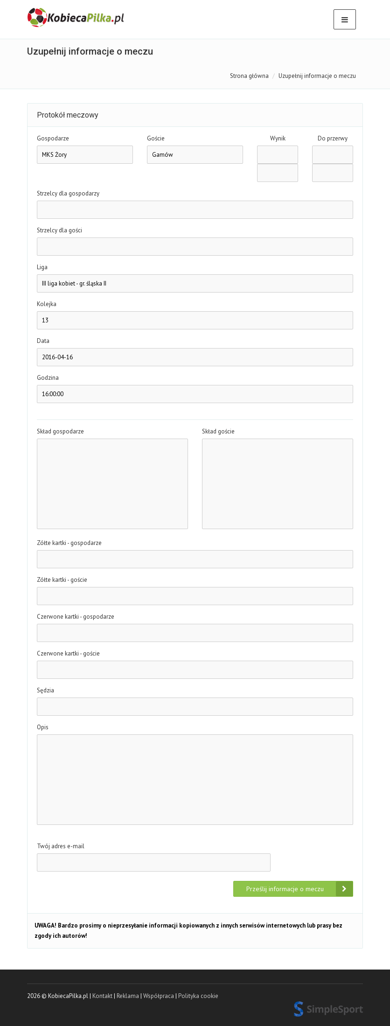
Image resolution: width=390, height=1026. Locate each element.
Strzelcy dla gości (59, 230)
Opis (43, 727)
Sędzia (45, 690)
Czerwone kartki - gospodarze (75, 617)
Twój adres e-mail (60, 846)
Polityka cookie (198, 996)
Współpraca (158, 996)
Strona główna (249, 76)
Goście (156, 138)
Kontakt (102, 996)
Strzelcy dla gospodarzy (68, 193)
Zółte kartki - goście (62, 580)
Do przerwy (333, 138)
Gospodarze (53, 138)
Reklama (128, 996)
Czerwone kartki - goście (68, 653)
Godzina (48, 378)
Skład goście (218, 431)
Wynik (278, 138)
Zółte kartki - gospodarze (69, 543)
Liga (42, 267)
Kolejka (46, 304)
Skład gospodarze (60, 431)
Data (43, 341)
